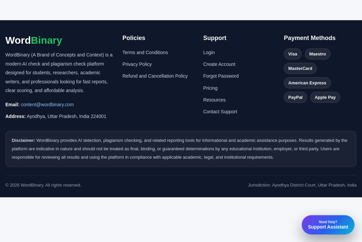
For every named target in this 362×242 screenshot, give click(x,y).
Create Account (219, 64)
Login (209, 52)
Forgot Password (221, 76)
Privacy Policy (137, 64)
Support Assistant (328, 225)
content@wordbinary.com (47, 104)
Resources (214, 100)
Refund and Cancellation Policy (155, 76)
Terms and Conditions (145, 52)
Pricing (210, 88)
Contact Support (220, 111)
